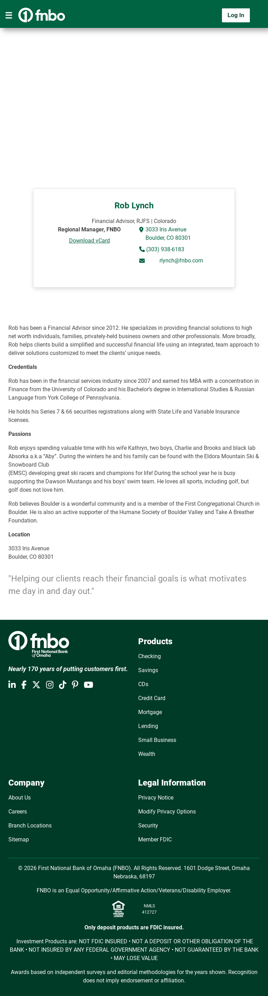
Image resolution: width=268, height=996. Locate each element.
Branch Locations (30, 825)
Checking (149, 656)
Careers (17, 811)
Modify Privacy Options (167, 811)
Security (148, 825)
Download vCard (89, 240)
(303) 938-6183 (164, 249)
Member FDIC (155, 839)
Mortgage (150, 712)
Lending (148, 726)
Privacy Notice (155, 797)
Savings (148, 670)
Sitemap (18, 839)
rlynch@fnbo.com (181, 260)
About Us (19, 797)
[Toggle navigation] (9, 15)
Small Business (157, 740)
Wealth (146, 754)
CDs (143, 684)
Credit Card (151, 698)
